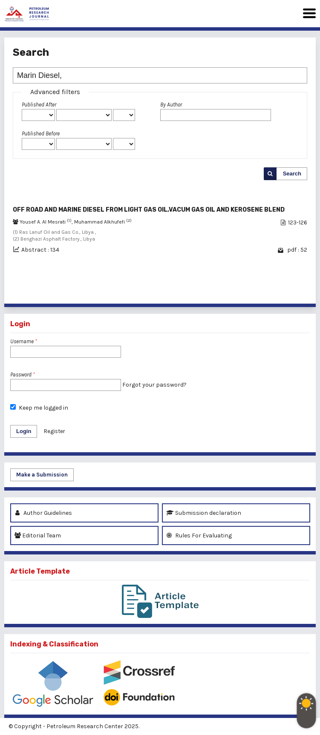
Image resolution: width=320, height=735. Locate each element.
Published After (39, 104)
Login (23, 431)
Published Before (41, 133)
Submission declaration (203, 513)
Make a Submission (42, 474)
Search (292, 173)
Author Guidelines (43, 513)
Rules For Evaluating (199, 535)
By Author (171, 104)
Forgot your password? (154, 384)
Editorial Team (37, 535)
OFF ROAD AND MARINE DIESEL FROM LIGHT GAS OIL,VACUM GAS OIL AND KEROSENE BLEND (149, 209)
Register (54, 431)
